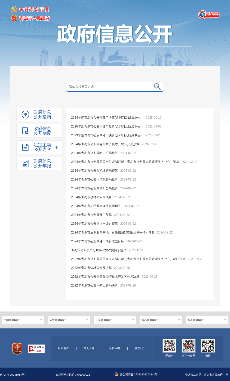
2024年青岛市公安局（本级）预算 (94, 223)
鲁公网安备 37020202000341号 (136, 374)
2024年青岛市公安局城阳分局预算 (94, 188)
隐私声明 (114, 348)
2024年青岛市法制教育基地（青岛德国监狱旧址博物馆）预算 (113, 232)
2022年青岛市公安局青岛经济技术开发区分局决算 (105, 276)
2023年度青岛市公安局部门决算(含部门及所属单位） (107, 135)
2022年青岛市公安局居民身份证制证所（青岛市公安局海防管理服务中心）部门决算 (128, 259)
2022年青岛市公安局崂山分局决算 (94, 285)
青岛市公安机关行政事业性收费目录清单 (98, 250)
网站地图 (63, 348)
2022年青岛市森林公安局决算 (91, 267)
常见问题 (89, 348)
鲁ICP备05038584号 (12, 374)
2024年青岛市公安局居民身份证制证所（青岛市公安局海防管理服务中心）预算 (125, 161)
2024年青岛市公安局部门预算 (91, 214)
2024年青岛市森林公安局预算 (91, 197)
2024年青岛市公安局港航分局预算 (94, 179)
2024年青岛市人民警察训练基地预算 (96, 206)
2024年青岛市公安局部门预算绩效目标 (97, 241)
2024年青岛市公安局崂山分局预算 (94, 153)
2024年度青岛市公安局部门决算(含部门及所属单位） (107, 117)
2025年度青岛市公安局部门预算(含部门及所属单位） (107, 126)
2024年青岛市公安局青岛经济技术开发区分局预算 (105, 144)
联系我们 (140, 348)
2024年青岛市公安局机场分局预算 (94, 170)
